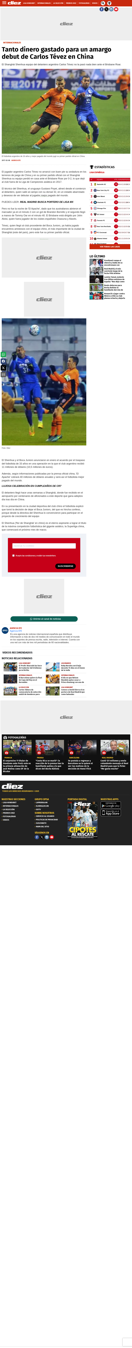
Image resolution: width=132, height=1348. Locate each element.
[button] (3, 354)
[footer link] (66, 792)
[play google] (116, 805)
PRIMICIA (8, 758)
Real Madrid (107, 758)
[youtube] (52, 837)
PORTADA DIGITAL (77, 799)
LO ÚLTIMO (97, 256)
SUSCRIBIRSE (65, 566)
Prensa (40, 758)
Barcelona (74, 758)
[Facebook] (37, 837)
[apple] (116, 812)
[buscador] (103, 3)
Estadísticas (104, 167)
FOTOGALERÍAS (17, 737)
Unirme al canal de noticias (47, 619)
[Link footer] (12, 786)
